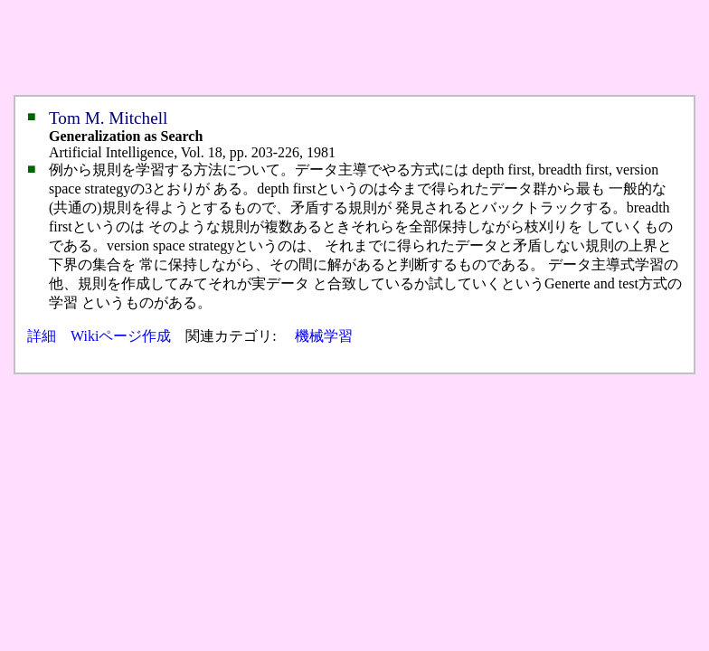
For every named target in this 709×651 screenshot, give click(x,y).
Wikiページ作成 (121, 336)
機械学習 (324, 336)
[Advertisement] (336, 48)
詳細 (41, 336)
